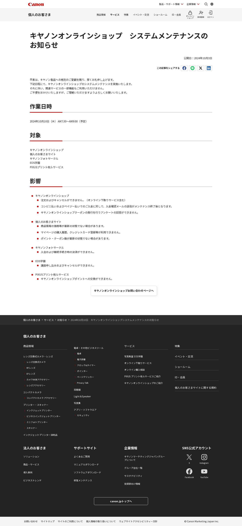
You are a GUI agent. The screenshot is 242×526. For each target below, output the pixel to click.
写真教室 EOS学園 (133, 356)
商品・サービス (31, 464)
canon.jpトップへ (121, 501)
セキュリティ (83, 415)
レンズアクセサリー (36, 385)
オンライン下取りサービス (138, 363)
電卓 (79, 353)
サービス (114, 14)
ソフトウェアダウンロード (87, 472)
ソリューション (31, 456)
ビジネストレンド (32, 480)
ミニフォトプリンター (37, 422)
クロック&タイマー (86, 365)
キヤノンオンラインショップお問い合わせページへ (124, 290)
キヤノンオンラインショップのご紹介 (143, 383)
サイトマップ (48, 521)
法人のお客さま (34, 448)
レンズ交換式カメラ (36, 362)
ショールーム (160, 14)
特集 (126, 14)
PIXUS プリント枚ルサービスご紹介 (142, 376)
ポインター (82, 371)
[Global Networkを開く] (212, 4)
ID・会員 (176, 14)
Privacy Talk (82, 382)
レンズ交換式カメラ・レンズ (38, 356)
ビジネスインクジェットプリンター (43, 416)
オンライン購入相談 (134, 369)
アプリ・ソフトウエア (85, 409)
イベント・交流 (141, 14)
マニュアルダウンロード (86, 464)
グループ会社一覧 (133, 467)
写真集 (77, 403)
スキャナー (32, 427)
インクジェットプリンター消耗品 (40, 434)
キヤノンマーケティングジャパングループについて (144, 458)
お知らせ (62, 320)
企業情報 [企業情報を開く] (191, 4)
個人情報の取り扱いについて (101, 521)
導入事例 (27, 472)
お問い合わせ (31, 521)
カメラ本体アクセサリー (38, 379)
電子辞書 (81, 359)
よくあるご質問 (82, 456)
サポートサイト (85, 448)
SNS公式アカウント (196, 448)
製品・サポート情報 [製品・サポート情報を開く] (169, 4)
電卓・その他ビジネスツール (88, 348)
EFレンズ (31, 373)
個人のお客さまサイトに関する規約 (195, 388)
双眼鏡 (77, 389)
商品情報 (101, 14)
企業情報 (130, 448)
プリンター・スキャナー (35, 404)
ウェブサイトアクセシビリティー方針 (138, 521)
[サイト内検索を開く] (206, 4)
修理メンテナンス (83, 480)
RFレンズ (31, 367)
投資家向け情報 (132, 483)
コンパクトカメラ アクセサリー (42, 397)
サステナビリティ (133, 475)
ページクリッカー (85, 376)
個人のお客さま (39, 14)
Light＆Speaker (82, 396)
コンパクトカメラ (32, 392)
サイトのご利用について (70, 521)
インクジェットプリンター (39, 410)
